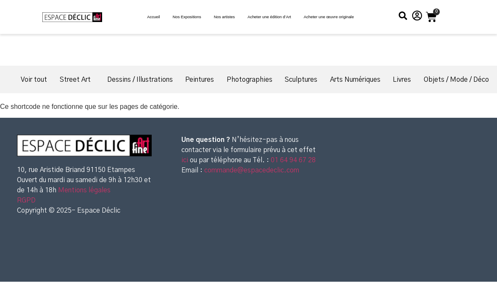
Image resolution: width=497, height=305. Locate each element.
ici (185, 160)
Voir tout (34, 79)
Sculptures (301, 79)
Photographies (249, 79)
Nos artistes (224, 17)
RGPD (26, 200)
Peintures (199, 79)
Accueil (153, 17)
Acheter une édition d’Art (269, 17)
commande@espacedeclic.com (251, 170)
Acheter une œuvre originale (329, 17)
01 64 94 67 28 (292, 160)
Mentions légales (84, 190)
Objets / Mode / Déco (456, 79)
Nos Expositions (186, 17)
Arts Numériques (355, 79)
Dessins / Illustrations (140, 79)
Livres (402, 79)
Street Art (75, 79)
